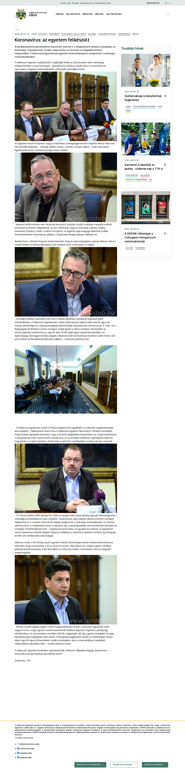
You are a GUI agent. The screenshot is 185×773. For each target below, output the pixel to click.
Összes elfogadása (153, 765)
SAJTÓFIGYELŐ (73, 14)
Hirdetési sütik (25, 758)
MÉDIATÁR (87, 14)
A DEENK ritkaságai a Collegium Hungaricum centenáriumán (140, 237)
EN (169, 3)
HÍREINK (60, 14)
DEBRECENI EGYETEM (38, 13)
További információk (24, 738)
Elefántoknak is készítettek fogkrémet (143, 98)
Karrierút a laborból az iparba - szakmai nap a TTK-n (144, 166)
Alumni (109, 3)
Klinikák (63, 3)
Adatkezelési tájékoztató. (142, 732)
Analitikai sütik (25, 753)
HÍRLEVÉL (99, 14)
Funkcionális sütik (26, 749)
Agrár (69, 3)
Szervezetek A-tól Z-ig (87, 3)
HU (166, 3)
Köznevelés (75, 3)
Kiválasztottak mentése (89, 765)
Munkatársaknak (100, 3)
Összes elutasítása (122, 765)
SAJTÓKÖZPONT (114, 14)
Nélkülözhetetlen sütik (29, 744)
